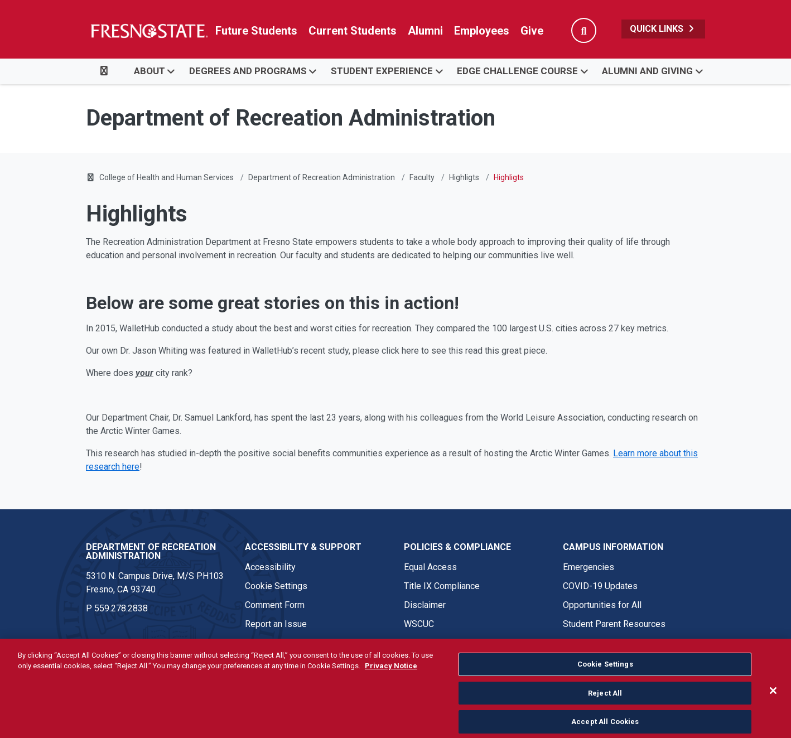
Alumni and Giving (647, 70)
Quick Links (663, 28)
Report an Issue (276, 624)
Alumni (425, 30)
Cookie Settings (276, 586)
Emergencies (588, 567)
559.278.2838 (121, 608)
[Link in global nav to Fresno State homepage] (148, 30)
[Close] (773, 704)
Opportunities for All (602, 605)
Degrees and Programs (248, 70)
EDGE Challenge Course (517, 70)
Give (531, 30)
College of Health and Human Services (166, 177)
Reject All (605, 706)
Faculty (422, 177)
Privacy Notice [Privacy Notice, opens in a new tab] (391, 680)
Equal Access (430, 567)
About (149, 70)
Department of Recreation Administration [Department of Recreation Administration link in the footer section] (151, 551)
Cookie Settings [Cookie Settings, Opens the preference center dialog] (605, 678)
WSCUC (419, 624)
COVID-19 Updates (600, 586)
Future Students (256, 30)
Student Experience (382, 70)
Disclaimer (425, 605)
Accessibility (270, 567)
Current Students (352, 30)
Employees (481, 30)
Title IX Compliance (442, 586)
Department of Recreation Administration (321, 177)
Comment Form (275, 605)
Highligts (464, 177)
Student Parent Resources (614, 624)
